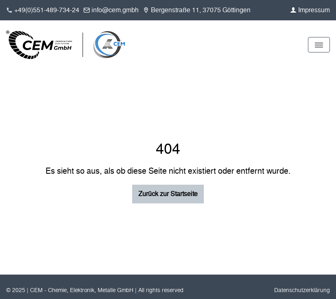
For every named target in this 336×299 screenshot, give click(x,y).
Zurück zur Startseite (168, 193)
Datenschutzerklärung (302, 290)
